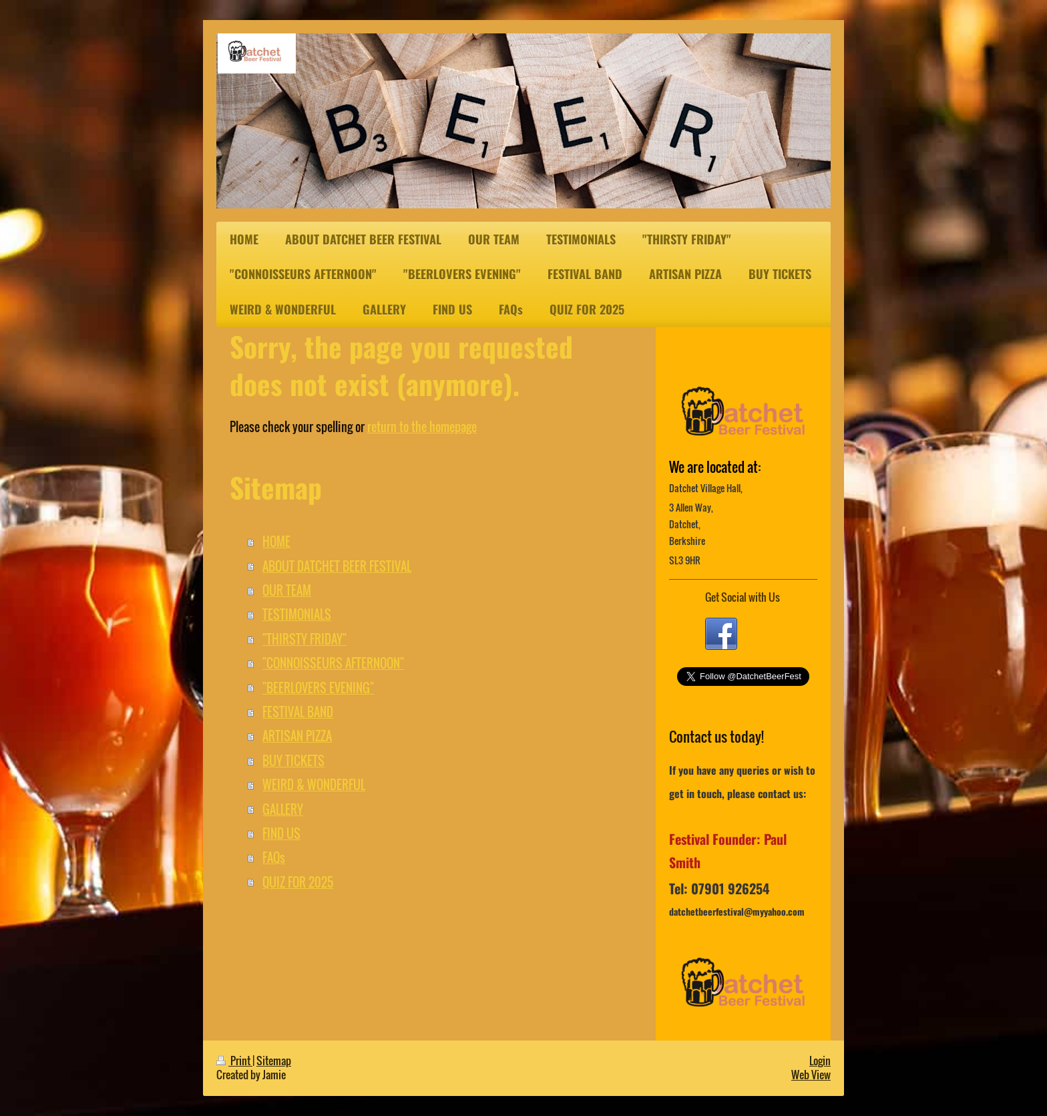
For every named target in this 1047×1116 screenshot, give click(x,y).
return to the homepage (422, 426)
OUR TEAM (286, 590)
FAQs (273, 857)
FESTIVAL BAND (297, 712)
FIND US (281, 833)
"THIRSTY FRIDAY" (304, 639)
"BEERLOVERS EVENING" (318, 688)
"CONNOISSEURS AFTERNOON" (333, 663)
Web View (811, 1075)
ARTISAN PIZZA (297, 736)
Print (234, 1061)
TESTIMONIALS (296, 614)
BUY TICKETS (293, 760)
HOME (276, 541)
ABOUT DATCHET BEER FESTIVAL (336, 566)
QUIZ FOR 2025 (297, 882)
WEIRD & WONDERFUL (313, 784)
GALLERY (282, 809)
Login (820, 1061)
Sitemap (273, 1061)
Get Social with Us (742, 597)
